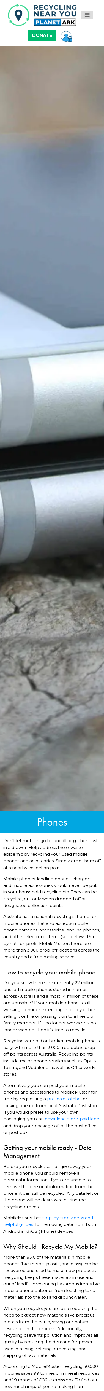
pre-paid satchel (64, 1098)
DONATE (42, 35)
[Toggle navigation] (87, 15)
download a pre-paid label (72, 1118)
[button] (66, 35)
